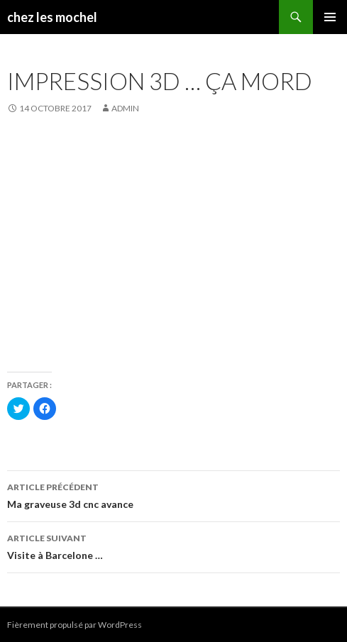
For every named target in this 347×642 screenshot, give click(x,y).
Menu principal (330, 17)
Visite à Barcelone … (173, 545)
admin (125, 108)
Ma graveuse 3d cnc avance (173, 494)
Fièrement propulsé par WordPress (74, 624)
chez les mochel (52, 17)
